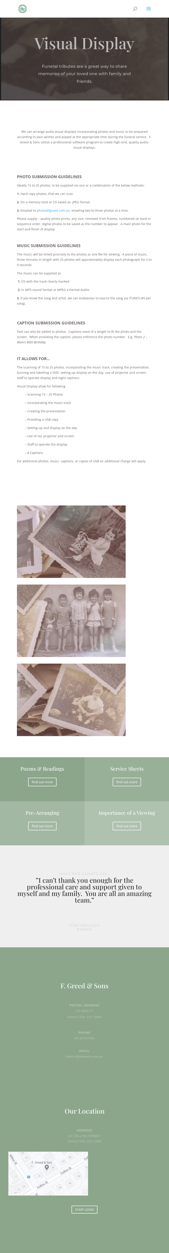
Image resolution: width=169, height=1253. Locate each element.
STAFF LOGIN (84, 1209)
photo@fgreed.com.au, (54, 210)
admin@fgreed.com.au (84, 1056)
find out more (42, 782)
